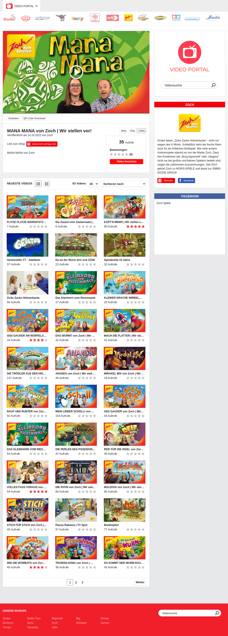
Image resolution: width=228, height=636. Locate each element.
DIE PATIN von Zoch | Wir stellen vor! (75, 487)
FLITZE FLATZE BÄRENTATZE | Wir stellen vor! (27, 222)
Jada (54, 627)
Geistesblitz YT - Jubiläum (23, 260)
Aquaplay (32, 627)
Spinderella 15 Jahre (117, 260)
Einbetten (13, 118)
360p (123, 130)
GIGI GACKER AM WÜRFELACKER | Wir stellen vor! (27, 335)
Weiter (140, 582)
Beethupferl (111, 525)
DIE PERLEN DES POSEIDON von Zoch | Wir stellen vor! (75, 449)
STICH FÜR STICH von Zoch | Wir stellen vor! (27, 525)
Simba (6, 618)
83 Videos (79, 183)
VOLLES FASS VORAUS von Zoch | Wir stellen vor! (27, 487)
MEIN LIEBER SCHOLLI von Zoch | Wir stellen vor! (75, 411)
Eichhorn (8, 622)
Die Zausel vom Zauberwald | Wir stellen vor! (75, 222)
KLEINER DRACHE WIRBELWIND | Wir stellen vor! (124, 297)
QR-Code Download (34, 118)
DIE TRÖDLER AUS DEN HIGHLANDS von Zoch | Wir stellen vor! (27, 373)
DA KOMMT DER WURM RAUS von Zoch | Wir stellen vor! (124, 562)
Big (78, 618)
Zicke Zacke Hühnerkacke (23, 297)
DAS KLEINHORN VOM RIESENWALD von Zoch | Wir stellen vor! (27, 449)
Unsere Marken (14, 610)
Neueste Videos (19, 183)
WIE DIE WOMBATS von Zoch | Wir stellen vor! (27, 562)
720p (132, 130)
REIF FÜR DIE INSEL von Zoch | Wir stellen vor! (124, 449)
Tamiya (7, 627)
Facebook (190, 196)
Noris (30, 622)
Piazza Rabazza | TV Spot (71, 525)
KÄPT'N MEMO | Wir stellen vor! (124, 222)
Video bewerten (126, 161)
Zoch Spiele (164, 203)
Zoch (55, 622)
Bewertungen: (119, 149)
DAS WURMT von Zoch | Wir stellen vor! (75, 335)
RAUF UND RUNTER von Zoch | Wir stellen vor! (27, 411)
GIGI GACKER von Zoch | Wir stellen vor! (124, 411)
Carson (105, 622)
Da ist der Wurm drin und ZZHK (75, 260)
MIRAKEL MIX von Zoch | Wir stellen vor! (124, 373)
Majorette (57, 618)
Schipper (81, 622)
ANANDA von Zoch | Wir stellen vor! (75, 373)
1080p (141, 130)
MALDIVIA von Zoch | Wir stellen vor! (124, 487)
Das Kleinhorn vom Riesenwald (75, 297)
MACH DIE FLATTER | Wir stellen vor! (124, 335)
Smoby (105, 618)
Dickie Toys (34, 618)
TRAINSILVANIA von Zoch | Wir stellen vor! (75, 562)
